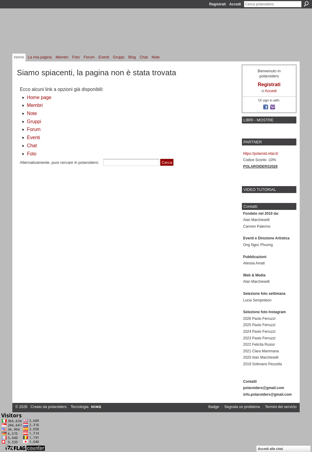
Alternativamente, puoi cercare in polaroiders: (59, 162)
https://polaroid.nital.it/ (260, 153)
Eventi (33, 137)
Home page (39, 97)
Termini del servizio (281, 407)
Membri (35, 105)
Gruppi (34, 121)
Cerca (306, 4)
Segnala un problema (242, 407)
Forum (34, 129)
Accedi (235, 4)
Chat (32, 145)
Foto (31, 153)
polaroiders (57, 407)
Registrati (217, 4)
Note (32, 113)
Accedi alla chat (270, 448)
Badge (214, 407)
